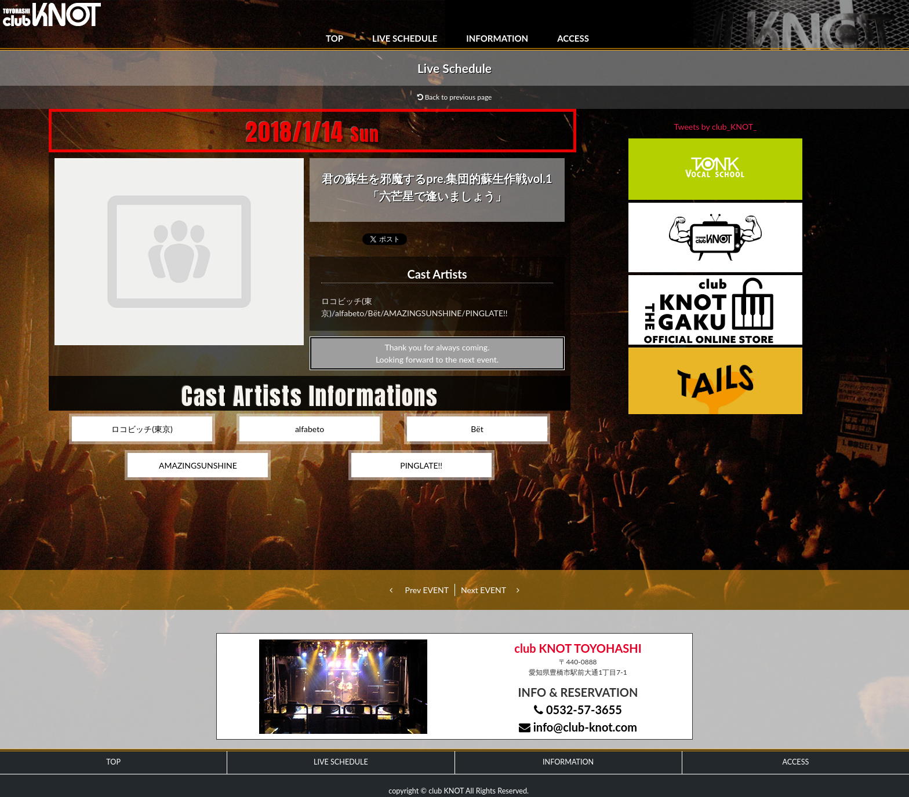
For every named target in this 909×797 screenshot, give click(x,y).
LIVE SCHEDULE (404, 38)
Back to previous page (454, 97)
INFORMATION (497, 38)
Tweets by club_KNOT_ (715, 126)
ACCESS (573, 38)
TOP (334, 38)
